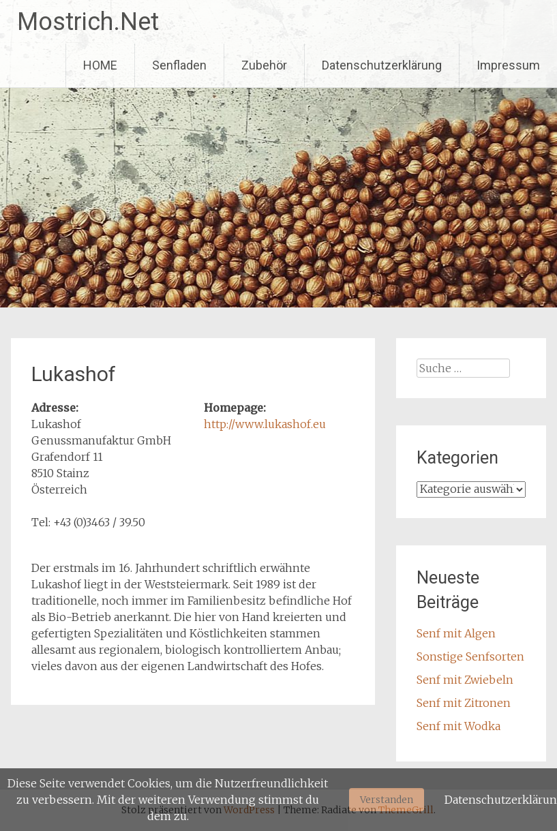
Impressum (508, 65)
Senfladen (179, 65)
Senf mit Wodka (458, 726)
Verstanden (386, 800)
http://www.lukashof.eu (265, 424)
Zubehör (264, 65)
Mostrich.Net (88, 21)
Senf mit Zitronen (464, 703)
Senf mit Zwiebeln (465, 679)
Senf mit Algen (456, 633)
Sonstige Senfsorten (470, 656)
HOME (100, 65)
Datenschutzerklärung (382, 65)
